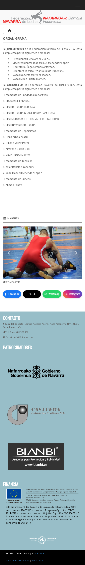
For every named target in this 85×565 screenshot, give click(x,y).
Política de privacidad (17, 560)
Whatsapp (52, 294)
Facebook (12, 294)
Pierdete (39, 553)
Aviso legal (37, 560)
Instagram (72, 294)
